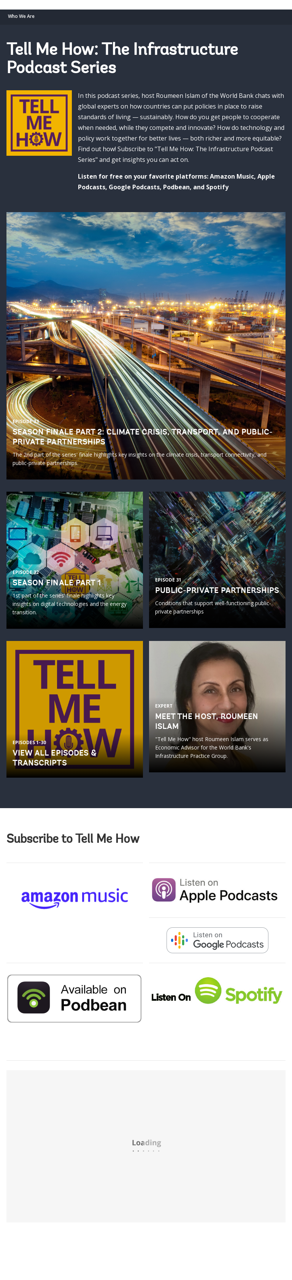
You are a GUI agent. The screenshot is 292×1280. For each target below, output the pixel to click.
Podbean (176, 187)
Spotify (217, 187)
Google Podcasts (134, 187)
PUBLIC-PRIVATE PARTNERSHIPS (217, 591)
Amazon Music (232, 176)
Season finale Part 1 (57, 583)
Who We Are (21, 16)
